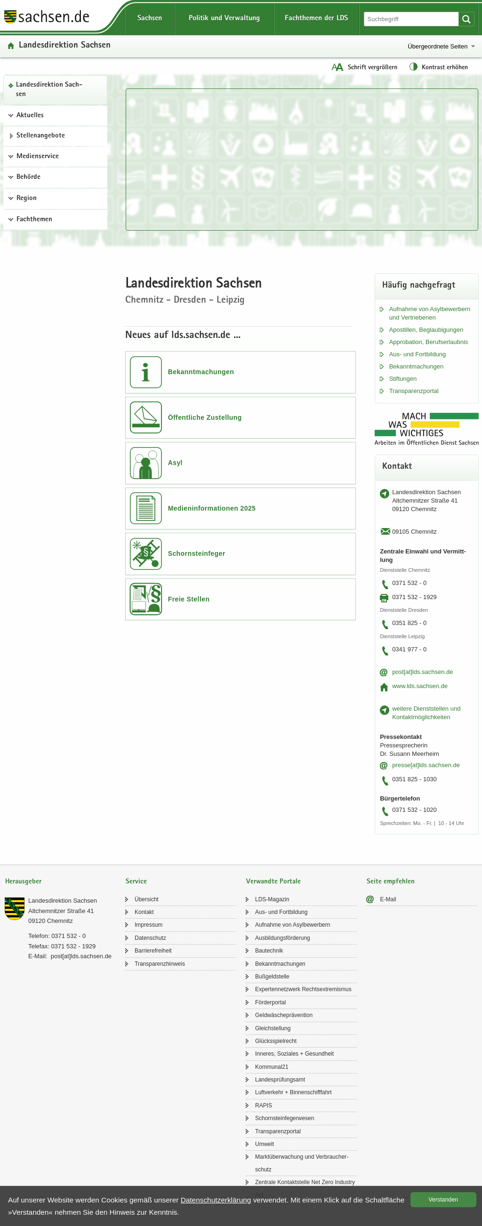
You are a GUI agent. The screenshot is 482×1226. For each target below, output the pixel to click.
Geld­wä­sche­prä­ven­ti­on (284, 1015)
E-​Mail (388, 899)
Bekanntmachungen (201, 372)
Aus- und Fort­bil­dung (417, 354)
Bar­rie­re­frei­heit (153, 950)
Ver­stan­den (443, 1199)
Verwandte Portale (273, 881)
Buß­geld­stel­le (272, 976)
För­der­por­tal (270, 1002)
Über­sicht (147, 899)
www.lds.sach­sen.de (420, 685)
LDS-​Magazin (272, 899)
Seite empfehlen (391, 881)
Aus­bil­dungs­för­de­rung (282, 938)
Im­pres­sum (148, 925)
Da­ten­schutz (150, 938)
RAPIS (263, 1105)
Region (26, 198)
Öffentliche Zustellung (205, 417)
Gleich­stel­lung (272, 1028)
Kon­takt (144, 912)
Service (136, 881)
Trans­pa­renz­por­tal (414, 390)
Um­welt (264, 1144)
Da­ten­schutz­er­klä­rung (216, 1200)
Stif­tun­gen (403, 378)
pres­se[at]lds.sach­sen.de (426, 765)
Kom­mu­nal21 (272, 1067)
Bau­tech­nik (269, 950)
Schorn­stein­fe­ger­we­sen (284, 1118)
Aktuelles (30, 116)
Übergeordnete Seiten (437, 46)
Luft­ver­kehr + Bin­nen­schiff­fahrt (293, 1092)
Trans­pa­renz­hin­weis (160, 964)
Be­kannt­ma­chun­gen (416, 366)
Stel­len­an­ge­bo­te (40, 136)
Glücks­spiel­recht (276, 1041)
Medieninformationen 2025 (212, 508)
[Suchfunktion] (412, 19)
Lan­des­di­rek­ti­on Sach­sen (49, 90)
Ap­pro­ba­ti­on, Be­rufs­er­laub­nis (428, 341)
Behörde (28, 177)
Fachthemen (34, 220)
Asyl (175, 462)
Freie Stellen (189, 599)
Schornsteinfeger (196, 553)
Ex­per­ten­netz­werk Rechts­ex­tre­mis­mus (303, 989)
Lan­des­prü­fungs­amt (280, 1079)
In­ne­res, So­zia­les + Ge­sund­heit (294, 1053)
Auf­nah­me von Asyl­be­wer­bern (292, 925)
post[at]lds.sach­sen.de (422, 671)
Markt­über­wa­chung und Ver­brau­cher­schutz (301, 1163)
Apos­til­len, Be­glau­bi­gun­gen (426, 329)
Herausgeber (23, 881)
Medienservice (37, 156)
